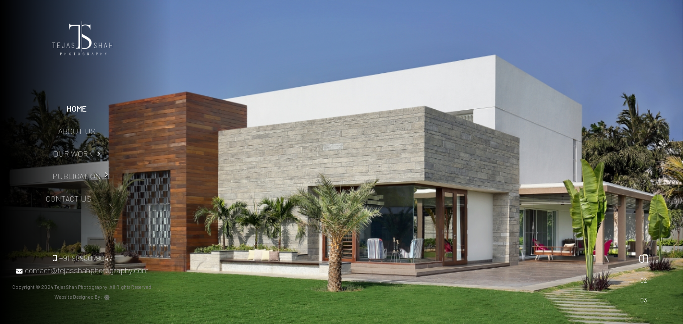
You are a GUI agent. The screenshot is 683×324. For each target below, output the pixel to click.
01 (643, 258)
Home (77, 108)
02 (643, 280)
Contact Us (50, 198)
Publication (69, 176)
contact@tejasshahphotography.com (82, 270)
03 (643, 300)
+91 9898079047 (82, 258)
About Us (77, 131)
